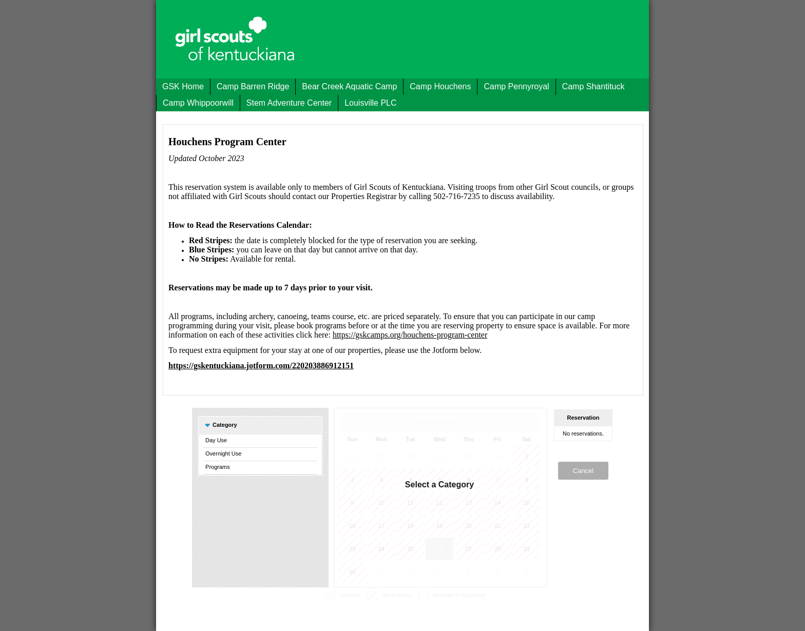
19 (439, 526)
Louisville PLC (370, 102)
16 (352, 526)
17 (381, 526)
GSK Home (183, 86)
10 (381, 503)
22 (527, 526)
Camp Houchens (440, 86)
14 (497, 503)
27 (381, 456)
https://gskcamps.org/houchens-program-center (410, 334)
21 (497, 526)
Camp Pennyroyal (516, 86)
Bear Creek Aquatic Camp (349, 86)
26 (352, 456)
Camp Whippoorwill (198, 102)
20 (468, 526)
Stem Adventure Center (289, 102)
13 (468, 503)
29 (439, 456)
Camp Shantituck (593, 86)
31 (497, 456)
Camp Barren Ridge (253, 86)
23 (352, 549)
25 (410, 549)
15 (527, 503)
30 (468, 456)
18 (410, 526)
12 (439, 503)
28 (410, 456)
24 (381, 549)
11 (410, 503)
